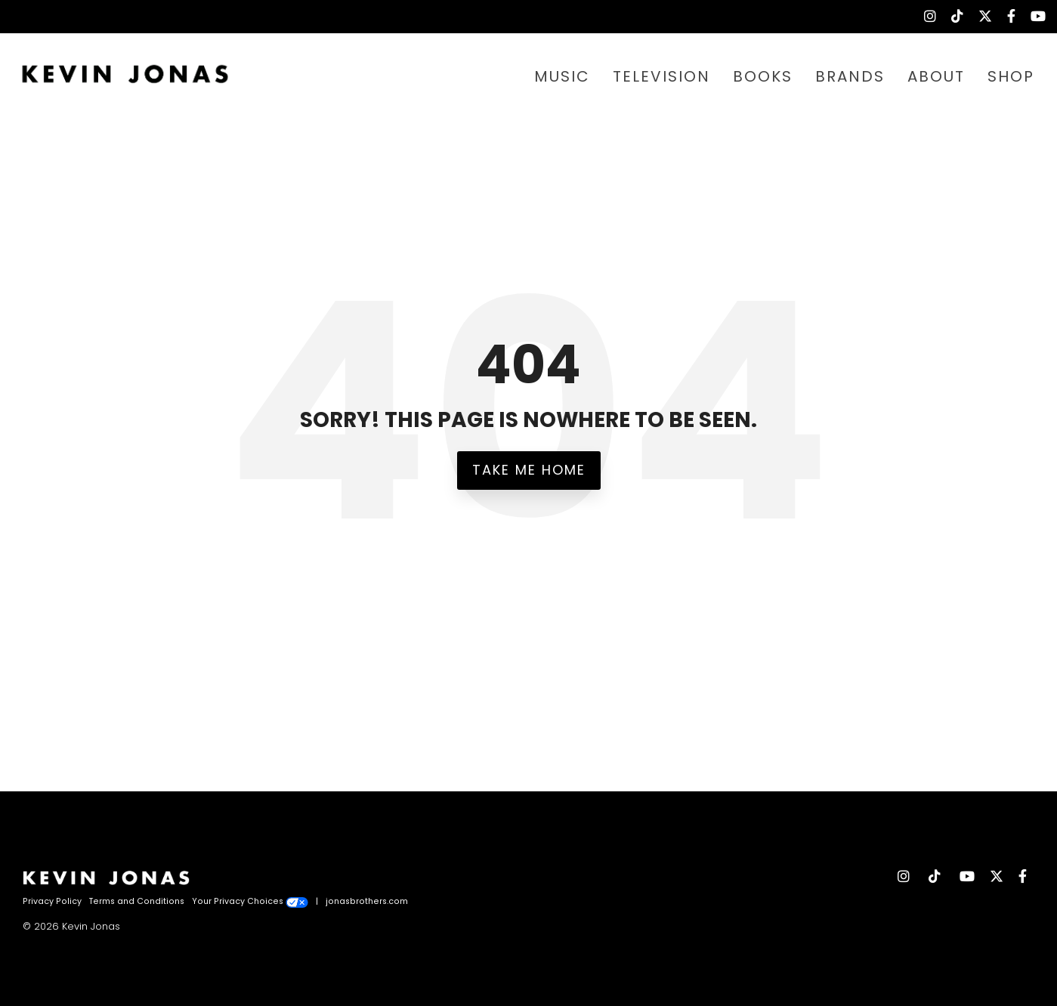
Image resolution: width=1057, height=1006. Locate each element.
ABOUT (936, 76)
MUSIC (562, 76)
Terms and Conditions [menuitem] (136, 901)
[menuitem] (922, 16)
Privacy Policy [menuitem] (52, 901)
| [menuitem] (317, 901)
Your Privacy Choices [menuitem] (250, 901)
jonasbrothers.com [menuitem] (367, 901)
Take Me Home (529, 469)
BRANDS (850, 76)
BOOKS (763, 76)
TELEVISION (661, 76)
